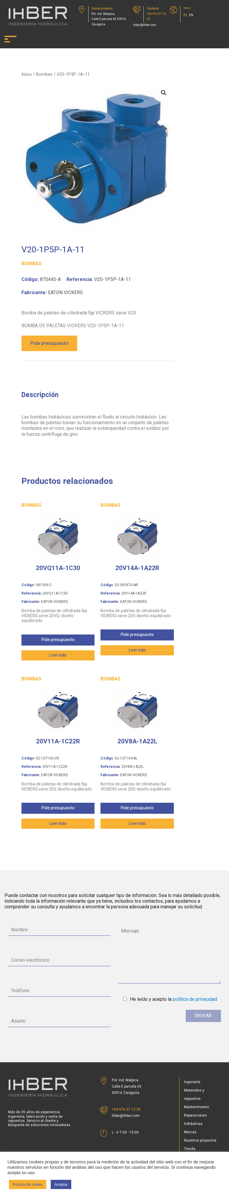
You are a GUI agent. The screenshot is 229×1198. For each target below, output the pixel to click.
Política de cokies (28, 1184)
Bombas (44, 74)
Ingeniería (192, 1082)
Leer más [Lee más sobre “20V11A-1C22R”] (57, 823)
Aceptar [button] (61, 1184)
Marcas (190, 1132)
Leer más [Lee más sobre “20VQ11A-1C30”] (57, 655)
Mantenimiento (196, 1107)
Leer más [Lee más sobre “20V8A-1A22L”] (137, 823)
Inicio (26, 74)
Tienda (189, 1149)
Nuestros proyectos (200, 1140)
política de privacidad (195, 999)
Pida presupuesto (49, 343)
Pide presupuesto (58, 640)
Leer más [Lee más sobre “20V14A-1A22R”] (137, 650)
